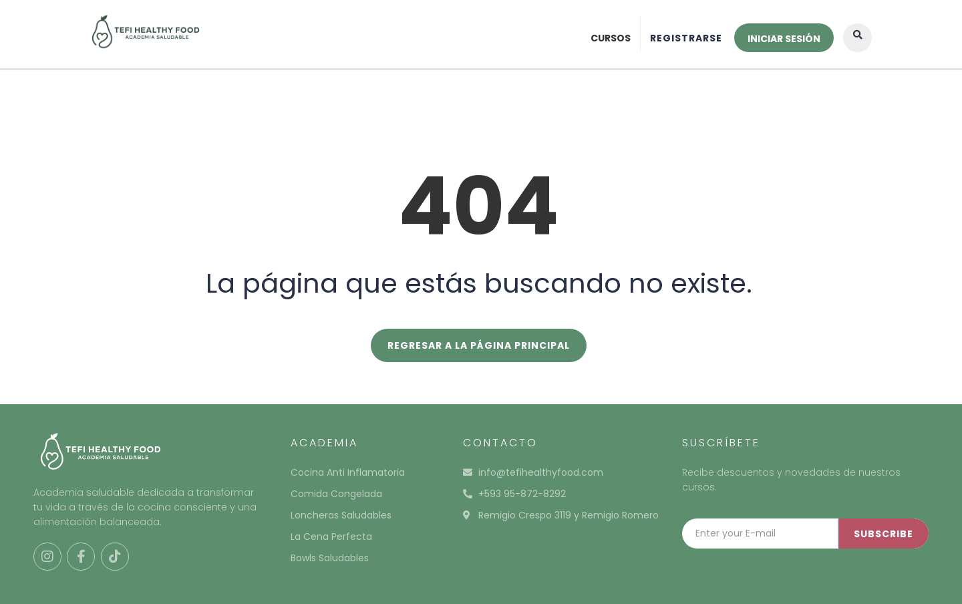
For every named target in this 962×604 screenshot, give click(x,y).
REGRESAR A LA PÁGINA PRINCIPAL (478, 345)
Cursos (611, 38)
